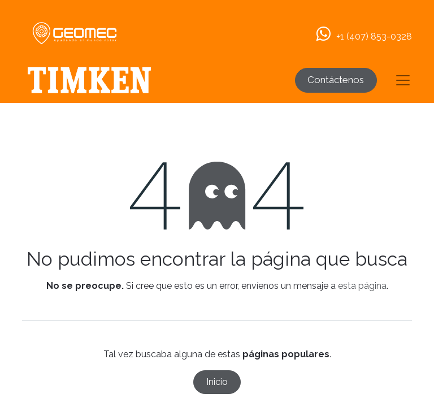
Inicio (217, 381)
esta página (362, 285)
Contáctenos (335, 79)
